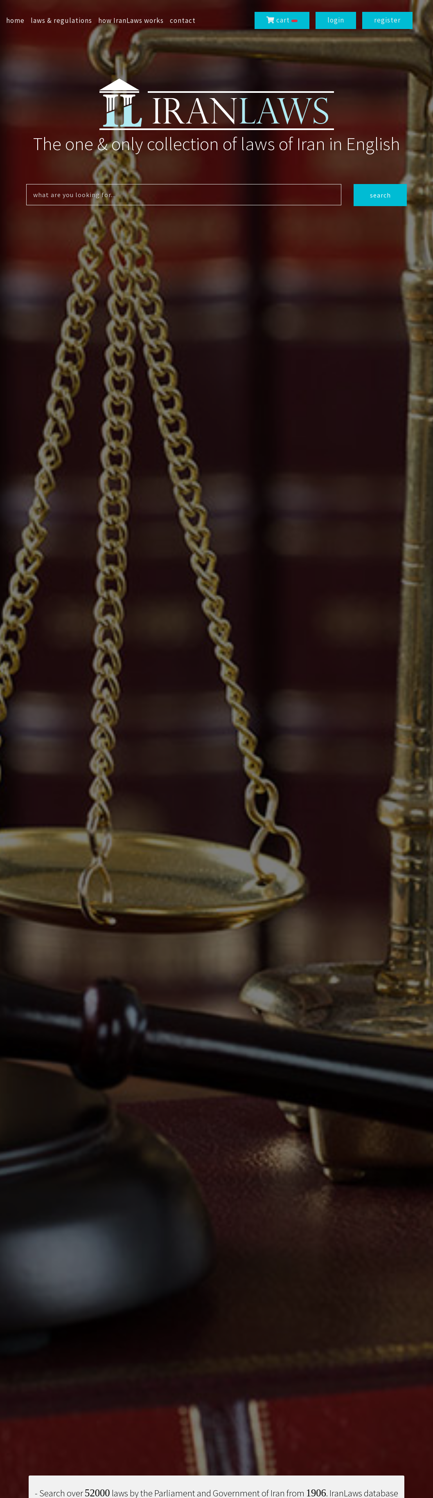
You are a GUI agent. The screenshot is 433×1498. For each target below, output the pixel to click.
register (387, 20)
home (15, 20)
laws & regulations (61, 20)
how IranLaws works (131, 20)
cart (282, 20)
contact (183, 20)
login (335, 20)
